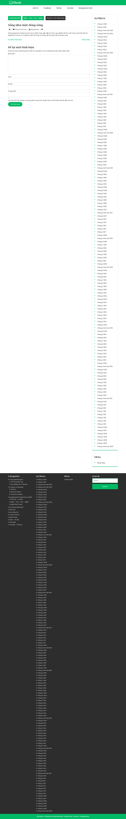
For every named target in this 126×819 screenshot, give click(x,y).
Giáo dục (12, 510)
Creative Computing (16, 487)
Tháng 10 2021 (102, 98)
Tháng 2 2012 (101, 392)
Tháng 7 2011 (101, 411)
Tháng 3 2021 (101, 120)
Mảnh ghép (86, 39)
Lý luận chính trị (14, 515)
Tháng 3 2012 (101, 389)
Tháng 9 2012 (101, 373)
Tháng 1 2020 (101, 165)
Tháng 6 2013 (102, 344)
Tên (10, 77)
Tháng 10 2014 (102, 299)
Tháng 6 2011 (101, 414)
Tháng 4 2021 (102, 117)
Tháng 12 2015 (102, 264)
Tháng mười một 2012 (105, 366)
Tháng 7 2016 (102, 245)
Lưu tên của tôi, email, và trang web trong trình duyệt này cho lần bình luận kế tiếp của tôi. (40, 100)
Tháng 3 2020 (102, 158)
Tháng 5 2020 (102, 152)
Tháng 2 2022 (102, 85)
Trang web (12, 91)
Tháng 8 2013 (102, 338)
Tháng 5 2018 (102, 200)
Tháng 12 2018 (102, 187)
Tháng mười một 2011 (104, 398)
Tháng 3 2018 (102, 206)
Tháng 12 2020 (102, 130)
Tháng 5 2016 (102, 251)
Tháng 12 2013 (102, 325)
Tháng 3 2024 (102, 46)
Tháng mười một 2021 (105, 94)
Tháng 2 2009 (102, 443)
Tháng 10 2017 (102, 216)
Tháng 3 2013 (102, 354)
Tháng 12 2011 (102, 395)
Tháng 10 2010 (102, 427)
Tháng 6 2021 (101, 110)
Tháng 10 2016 (102, 242)
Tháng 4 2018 (102, 203)
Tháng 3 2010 (102, 430)
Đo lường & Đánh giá (16, 507)
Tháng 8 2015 (102, 277)
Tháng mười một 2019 (105, 168)
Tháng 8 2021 (101, 104)
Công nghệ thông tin (16, 479)
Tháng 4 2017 (102, 222)
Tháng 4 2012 (102, 386)
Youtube (70, 8)
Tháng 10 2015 (102, 270)
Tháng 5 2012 (102, 382)
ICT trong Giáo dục (17, 482)
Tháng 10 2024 (102, 37)
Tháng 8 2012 (101, 376)
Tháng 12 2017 (102, 210)
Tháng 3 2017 (102, 226)
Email (10, 84)
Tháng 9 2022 (102, 72)
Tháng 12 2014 (102, 296)
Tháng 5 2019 (102, 174)
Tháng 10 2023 (102, 56)
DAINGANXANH (14, 18)
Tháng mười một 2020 (105, 133)
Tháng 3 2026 (102, 24)
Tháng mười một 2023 (105, 53)
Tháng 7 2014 (102, 306)
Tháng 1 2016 (101, 261)
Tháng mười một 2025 (105, 30)
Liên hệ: (35, 8)
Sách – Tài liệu (14, 520)
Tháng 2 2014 (102, 322)
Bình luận (11, 54)
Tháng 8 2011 (101, 408)
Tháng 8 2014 (102, 302)
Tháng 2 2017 (101, 229)
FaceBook (47, 8)
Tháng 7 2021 (101, 107)
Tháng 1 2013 (101, 360)
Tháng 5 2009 (102, 437)
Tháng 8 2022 (102, 75)
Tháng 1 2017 (101, 232)
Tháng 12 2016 (102, 235)
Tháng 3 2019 (102, 181)
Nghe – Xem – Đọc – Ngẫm (20, 502)
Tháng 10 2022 (102, 69)
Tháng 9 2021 (101, 101)
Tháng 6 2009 (102, 434)
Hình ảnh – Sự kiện (17, 499)
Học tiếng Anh (14, 512)
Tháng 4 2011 (101, 421)
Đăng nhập (101, 463)
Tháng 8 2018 (102, 197)
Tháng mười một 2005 (105, 446)
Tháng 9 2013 (102, 334)
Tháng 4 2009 (102, 440)
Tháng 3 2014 (102, 318)
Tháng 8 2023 (102, 62)
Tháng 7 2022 (102, 78)
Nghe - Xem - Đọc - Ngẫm (33, 18)
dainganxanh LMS (85, 8)
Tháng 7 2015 (102, 280)
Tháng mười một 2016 (105, 238)
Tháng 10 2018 (102, 190)
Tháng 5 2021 (102, 114)
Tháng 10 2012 (102, 370)
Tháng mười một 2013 (105, 328)
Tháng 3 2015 (102, 293)
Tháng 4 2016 (102, 254)
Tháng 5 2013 (102, 347)
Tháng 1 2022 (101, 88)
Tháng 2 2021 (101, 123)
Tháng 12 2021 (102, 91)
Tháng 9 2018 (102, 194)
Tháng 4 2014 (102, 315)
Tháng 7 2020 (102, 146)
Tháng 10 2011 (102, 402)
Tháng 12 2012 (102, 363)
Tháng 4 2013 (102, 350)
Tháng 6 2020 (102, 149)
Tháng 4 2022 (102, 82)
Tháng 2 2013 (101, 357)
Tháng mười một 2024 (105, 33)
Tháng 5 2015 (102, 286)
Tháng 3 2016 (102, 258)
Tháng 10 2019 (102, 171)
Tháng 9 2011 (101, 405)
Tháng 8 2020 (102, 142)
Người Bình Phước (17, 504)
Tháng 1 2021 (101, 126)
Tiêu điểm (12, 522)
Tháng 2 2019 (101, 184)
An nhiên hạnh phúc (15, 39)
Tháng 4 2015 (102, 290)
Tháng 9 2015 (102, 274)
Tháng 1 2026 (101, 27)
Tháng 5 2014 (102, 312)
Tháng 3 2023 (102, 65)
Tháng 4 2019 (102, 178)
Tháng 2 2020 (102, 162)
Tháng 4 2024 (102, 43)
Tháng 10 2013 (102, 331)
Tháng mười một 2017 (105, 213)
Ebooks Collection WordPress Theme (53, 816)
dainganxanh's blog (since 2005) (20, 497)
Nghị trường (13, 517)
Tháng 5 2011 (101, 418)
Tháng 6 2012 (101, 379)
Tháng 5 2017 (102, 219)
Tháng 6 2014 (102, 309)
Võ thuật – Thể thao (15, 525)
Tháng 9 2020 (102, 139)
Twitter (59, 8)
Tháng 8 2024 (102, 40)
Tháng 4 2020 (102, 155)
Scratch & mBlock (17, 494)
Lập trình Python (16, 492)
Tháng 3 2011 (101, 424)
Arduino (13, 489)
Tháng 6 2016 (102, 248)
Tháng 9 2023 (102, 59)
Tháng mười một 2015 (105, 267)
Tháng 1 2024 (102, 50)
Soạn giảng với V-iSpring (19, 484)
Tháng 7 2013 (102, 341)
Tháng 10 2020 (102, 136)
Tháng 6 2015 (102, 283)
